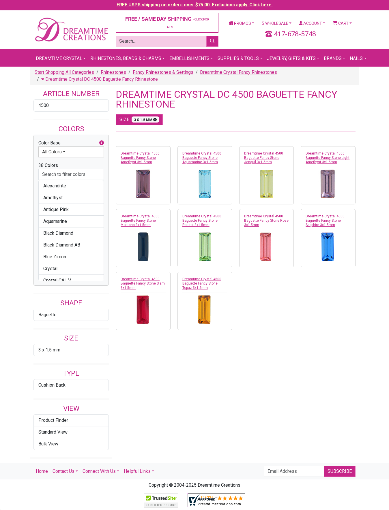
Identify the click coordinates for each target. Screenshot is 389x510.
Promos (240, 23)
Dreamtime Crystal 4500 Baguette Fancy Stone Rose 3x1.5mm (266, 220)
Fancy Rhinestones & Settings (163, 72)
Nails (356, 58)
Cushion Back (52, 385)
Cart (341, 23)
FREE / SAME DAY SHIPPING (167, 22)
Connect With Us (99, 471)
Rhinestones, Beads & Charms (125, 58)
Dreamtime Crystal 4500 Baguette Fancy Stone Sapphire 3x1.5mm (325, 220)
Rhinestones (113, 72)
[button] (101, 143)
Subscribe (340, 471)
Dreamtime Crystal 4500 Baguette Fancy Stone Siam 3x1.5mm (143, 283)
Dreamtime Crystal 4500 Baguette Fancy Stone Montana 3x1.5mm (140, 220)
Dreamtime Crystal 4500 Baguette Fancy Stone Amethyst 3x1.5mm (140, 157)
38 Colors (48, 165)
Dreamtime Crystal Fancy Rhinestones (238, 72)
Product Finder (53, 420)
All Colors (52, 152)
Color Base (71, 143)
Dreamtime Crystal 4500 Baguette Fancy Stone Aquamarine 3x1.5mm (201, 157)
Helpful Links (137, 471)
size (139, 119)
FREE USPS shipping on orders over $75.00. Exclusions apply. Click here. (195, 4)
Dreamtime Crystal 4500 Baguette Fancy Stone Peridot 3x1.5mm (201, 220)
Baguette (47, 314)
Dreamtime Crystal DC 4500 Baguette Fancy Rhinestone (99, 79)
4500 (43, 105)
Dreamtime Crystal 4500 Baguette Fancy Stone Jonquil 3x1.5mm (263, 157)
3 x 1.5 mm (49, 350)
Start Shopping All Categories (64, 72)
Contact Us (63, 471)
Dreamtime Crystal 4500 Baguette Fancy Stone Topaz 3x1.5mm (201, 283)
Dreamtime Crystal (59, 58)
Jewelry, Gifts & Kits (291, 58)
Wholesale (275, 23)
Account (310, 23)
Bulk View (48, 444)
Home (42, 471)
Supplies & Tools (238, 58)
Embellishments (189, 58)
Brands (333, 58)
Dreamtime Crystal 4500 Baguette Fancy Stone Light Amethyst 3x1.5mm (327, 157)
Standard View (53, 432)
